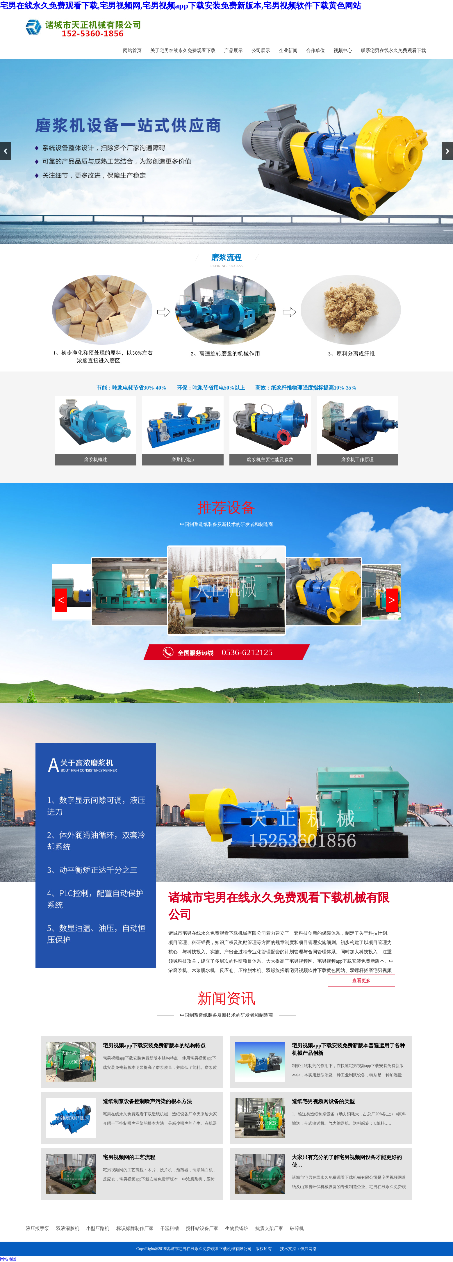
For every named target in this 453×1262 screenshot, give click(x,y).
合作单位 (315, 50)
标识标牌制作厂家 (135, 1228)
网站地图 (8, 1259)
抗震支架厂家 (269, 1228)
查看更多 (361, 980)
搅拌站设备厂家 (202, 1228)
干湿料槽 (169, 1228)
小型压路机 (97, 1228)
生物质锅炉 (236, 1228)
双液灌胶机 (67, 1228)
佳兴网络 (308, 1249)
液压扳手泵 (37, 1228)
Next (447, 151)
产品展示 (233, 50)
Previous (5, 151)
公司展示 (261, 50)
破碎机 (297, 1228)
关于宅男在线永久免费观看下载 (182, 50)
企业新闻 (288, 50)
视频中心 (342, 50)
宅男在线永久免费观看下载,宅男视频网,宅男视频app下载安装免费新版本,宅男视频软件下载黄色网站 (180, 5)
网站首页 (132, 50)
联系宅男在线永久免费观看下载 (393, 50)
